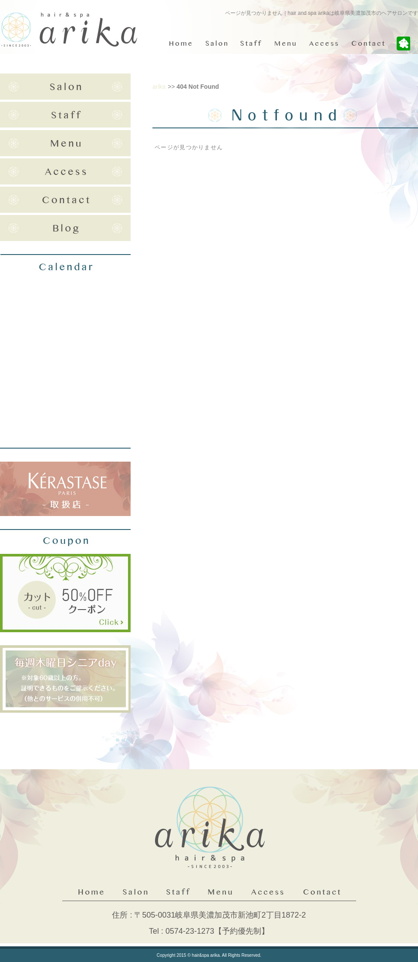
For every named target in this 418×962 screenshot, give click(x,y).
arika (158, 86)
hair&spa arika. (206, 955)
